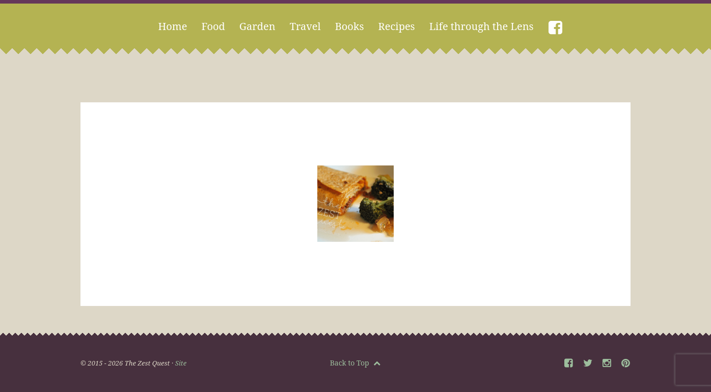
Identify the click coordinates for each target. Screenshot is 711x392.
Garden (257, 26)
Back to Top (355, 363)
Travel (305, 26)
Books (349, 26)
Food (213, 26)
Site (180, 363)
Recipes (396, 26)
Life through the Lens (481, 26)
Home (172, 26)
